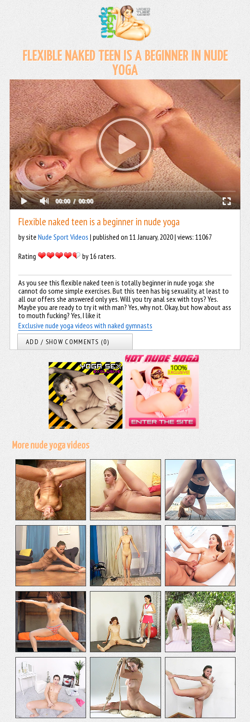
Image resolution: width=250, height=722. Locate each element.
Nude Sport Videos (63, 237)
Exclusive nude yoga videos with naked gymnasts (85, 325)
